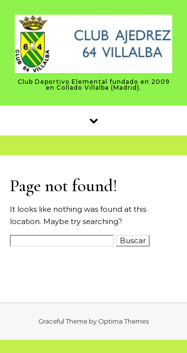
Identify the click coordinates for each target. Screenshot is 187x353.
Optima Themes (123, 321)
